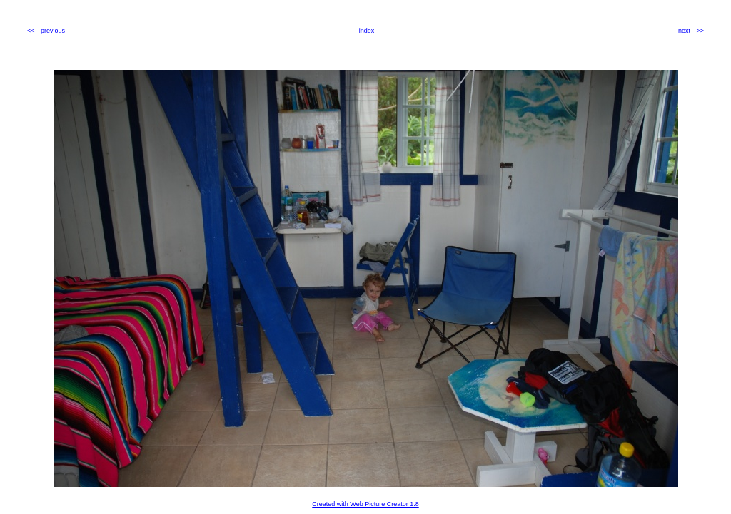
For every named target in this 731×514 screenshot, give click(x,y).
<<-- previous (46, 30)
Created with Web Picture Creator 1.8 (365, 504)
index (367, 30)
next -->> (691, 30)
